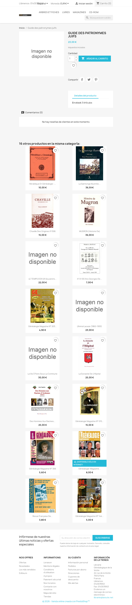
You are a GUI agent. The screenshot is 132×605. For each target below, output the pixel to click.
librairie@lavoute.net (103, 597)
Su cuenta (74, 557)
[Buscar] (99, 17)
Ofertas (22, 562)
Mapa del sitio (50, 593)
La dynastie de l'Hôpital (89, 373)
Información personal (78, 562)
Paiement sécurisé (52, 579)
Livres (66, 12)
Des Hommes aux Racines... (42, 421)
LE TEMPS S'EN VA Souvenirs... (43, 279)
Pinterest (96, 79)
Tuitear (89, 79)
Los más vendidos (27, 569)
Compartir (82, 79)
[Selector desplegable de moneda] (65, 3)
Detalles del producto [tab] (85, 95)
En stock (76, 102)
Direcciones (73, 573)
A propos (48, 576)
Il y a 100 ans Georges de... (89, 279)
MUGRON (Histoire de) (89, 231)
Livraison (48, 562)
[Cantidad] (71, 59)
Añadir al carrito (94, 58)
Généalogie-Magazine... (89, 468)
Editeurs (23, 573)
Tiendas (47, 596)
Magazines (79, 12)
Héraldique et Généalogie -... (42, 183)
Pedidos (72, 566)
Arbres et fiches (49, 12)
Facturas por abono (77, 569)
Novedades (24, 566)
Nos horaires (50, 583)
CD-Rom (93, 12)
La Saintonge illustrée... (89, 183)
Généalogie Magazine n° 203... (42, 326)
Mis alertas (73, 583)
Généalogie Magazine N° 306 (42, 468)
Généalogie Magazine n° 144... (89, 516)
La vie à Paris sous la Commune (42, 373)
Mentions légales (52, 566)
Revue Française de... (42, 516)
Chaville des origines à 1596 (43, 231)
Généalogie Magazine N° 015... (89, 421)
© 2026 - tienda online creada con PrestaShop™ (66, 601)
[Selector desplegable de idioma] (43, 3)
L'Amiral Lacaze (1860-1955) (89, 326)
